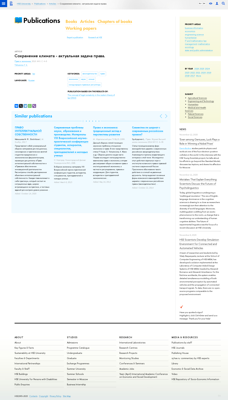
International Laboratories (132, 342)
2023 (187, 72)
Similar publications (33, 116)
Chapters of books (115, 21)
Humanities (193, 104)
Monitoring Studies (129, 358)
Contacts (33, 396)
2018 (187, 75)
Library (175, 363)
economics (190, 31)
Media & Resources (185, 337)
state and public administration (199, 50)
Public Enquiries (22, 384)
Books (71, 21)
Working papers (81, 28)
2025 (202, 68)
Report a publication (75, 37)
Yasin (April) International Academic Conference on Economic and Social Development (143, 375)
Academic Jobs (126, 368)
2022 (192, 72)
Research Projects (128, 352)
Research (125, 337)
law (204, 40)
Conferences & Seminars (131, 363)
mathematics (204, 44)
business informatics (194, 28)
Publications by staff (182, 342)
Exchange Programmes (78, 363)
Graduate (71, 358)
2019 (209, 72)
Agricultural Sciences (197, 97)
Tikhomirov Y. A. (21, 65)
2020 (203, 72)
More (198, 75)
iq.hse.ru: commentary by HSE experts (190, 358)
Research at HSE (95, 37)
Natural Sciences (195, 113)
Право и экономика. (23, 61)
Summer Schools (75, 373)
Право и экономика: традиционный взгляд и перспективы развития (107, 131)
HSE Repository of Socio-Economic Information (195, 379)
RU (200, 3)
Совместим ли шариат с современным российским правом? (147, 131)
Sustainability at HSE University (30, 352)
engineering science (194, 34)
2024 (207, 68)
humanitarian (191, 37)
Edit (219, 395)
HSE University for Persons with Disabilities (36, 379)
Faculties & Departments (27, 358)
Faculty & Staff (22, 368)
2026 (196, 68)
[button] (83, 121)
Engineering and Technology (201, 101)
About (19, 337)
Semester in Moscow (77, 379)
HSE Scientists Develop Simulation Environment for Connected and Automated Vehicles (199, 244)
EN (204, 3)
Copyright (43, 396)
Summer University (76, 368)
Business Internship (76, 384)
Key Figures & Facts (24, 347)
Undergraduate (74, 352)
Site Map (67, 396)
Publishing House (180, 352)
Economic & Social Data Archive (187, 368)
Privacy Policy (55, 396)
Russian (31, 80)
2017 (192, 75)
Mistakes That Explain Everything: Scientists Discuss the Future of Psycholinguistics (198, 184)
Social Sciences (195, 117)
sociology (189, 47)
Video (174, 373)
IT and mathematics (194, 40)
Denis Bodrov (185, 148)
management (191, 44)
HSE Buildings (21, 373)
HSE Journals (178, 347)
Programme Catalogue (78, 347)
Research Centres (128, 347)
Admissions (72, 342)
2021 (198, 72)
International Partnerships (27, 363)
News (183, 129)
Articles (87, 21)
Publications (41, 20)
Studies (72, 337)
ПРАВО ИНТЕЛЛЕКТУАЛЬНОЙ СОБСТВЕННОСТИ (28, 131)
